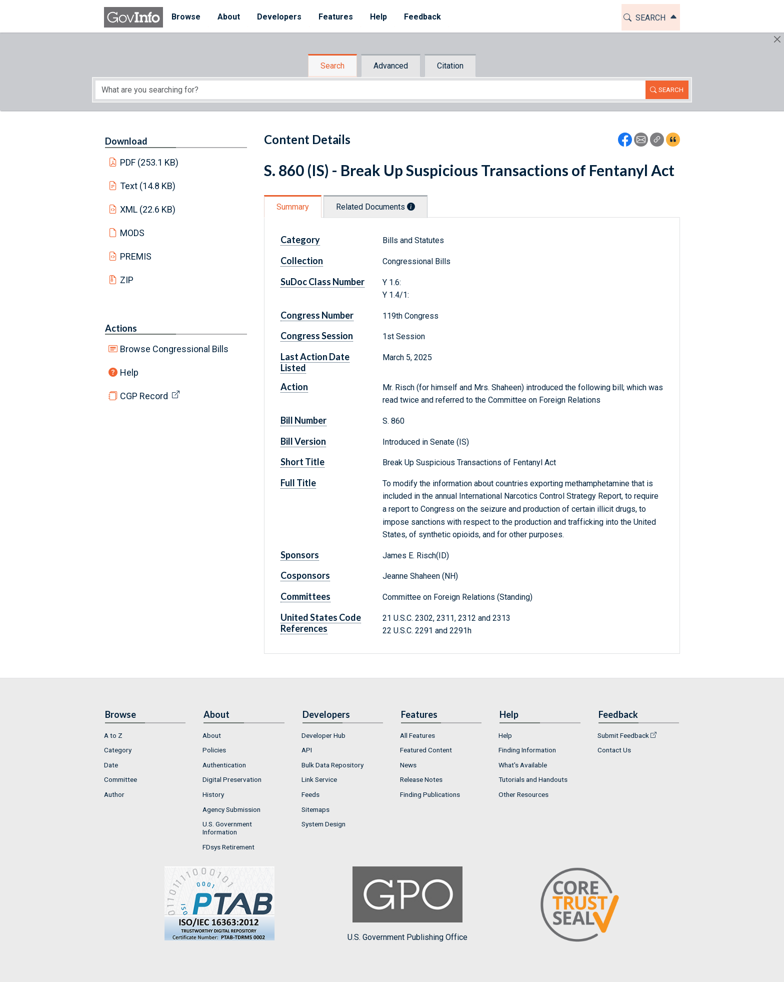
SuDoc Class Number (322, 281)
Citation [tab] (450, 66)
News (408, 765)
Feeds (311, 794)
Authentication (224, 765)
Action (294, 386)
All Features (417, 735)
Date (111, 765)
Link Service (319, 779)
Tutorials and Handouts (533, 779)
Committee (120, 779)
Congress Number (317, 315)
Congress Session (316, 335)
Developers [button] (279, 17)
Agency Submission (231, 809)
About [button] (229, 17)
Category (300, 239)
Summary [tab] (292, 207)
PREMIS (136, 256)
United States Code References (320, 623)
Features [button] (335, 17)
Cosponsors (305, 575)
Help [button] (378, 17)
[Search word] (371, 90)
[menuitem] (186, 17)
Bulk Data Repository (333, 765)
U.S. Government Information (227, 828)
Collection (301, 260)
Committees (305, 596)
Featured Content (426, 750)
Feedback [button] (422, 17)
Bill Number (303, 420)
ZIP (127, 280)
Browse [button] (186, 17)
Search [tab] (332, 66)
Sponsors (299, 554)
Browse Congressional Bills (174, 349)
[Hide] (777, 39)
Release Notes (421, 779)
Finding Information (527, 750)
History (213, 794)
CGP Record (144, 396)
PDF (149, 162)
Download (126, 141)
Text (148, 186)
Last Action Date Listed (315, 362)
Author (114, 794)
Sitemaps (316, 809)
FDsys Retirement (228, 847)
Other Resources (523, 794)
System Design (324, 824)
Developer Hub (324, 735)
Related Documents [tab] (375, 207)
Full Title (298, 482)
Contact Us (614, 750)
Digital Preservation (232, 779)
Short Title (302, 461)
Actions (121, 328)
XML (148, 209)
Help (129, 372)
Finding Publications (430, 794)
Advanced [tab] (391, 66)
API (307, 750)
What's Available (522, 765)
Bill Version (303, 441)
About (211, 735)
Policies (214, 750)
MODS (132, 233)
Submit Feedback (623, 735)
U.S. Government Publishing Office (408, 904)
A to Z (113, 735)
